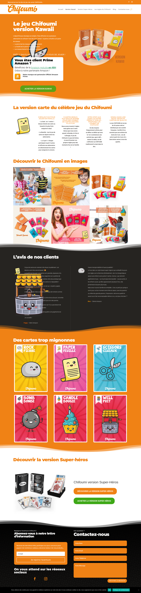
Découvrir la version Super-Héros (95, 491)
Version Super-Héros (85, 9)
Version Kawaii (70, 9)
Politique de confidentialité (121, 590)
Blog (114, 9)
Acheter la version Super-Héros (94, 501)
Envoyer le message (117, 581)
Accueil (60, 9)
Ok (109, 590)
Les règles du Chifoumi (102, 9)
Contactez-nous (123, 9)
